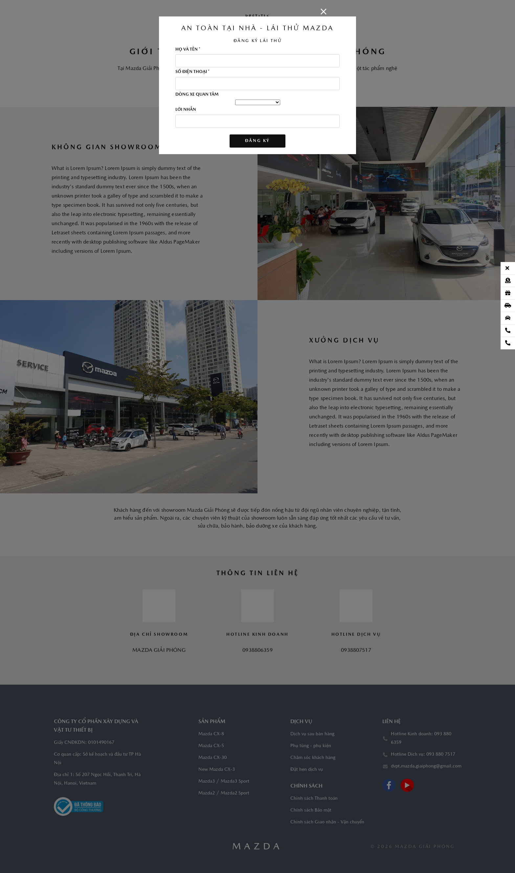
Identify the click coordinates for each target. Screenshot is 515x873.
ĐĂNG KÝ (257, 141)
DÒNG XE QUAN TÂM (196, 95)
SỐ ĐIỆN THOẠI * (192, 72)
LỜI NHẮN (185, 110)
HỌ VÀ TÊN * (187, 50)
